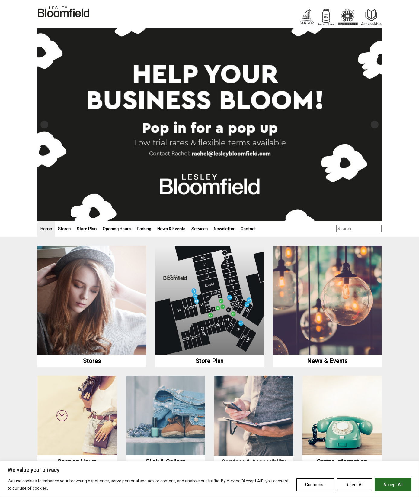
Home (46, 228)
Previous (44, 124)
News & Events (171, 228)
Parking (144, 228)
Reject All (354, 484)
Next (375, 124)
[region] (209, 479)
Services (199, 228)
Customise (315, 484)
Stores (64, 228)
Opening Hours (117, 228)
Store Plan (87, 228)
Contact (248, 228)
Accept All (393, 484)
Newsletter (224, 228)
